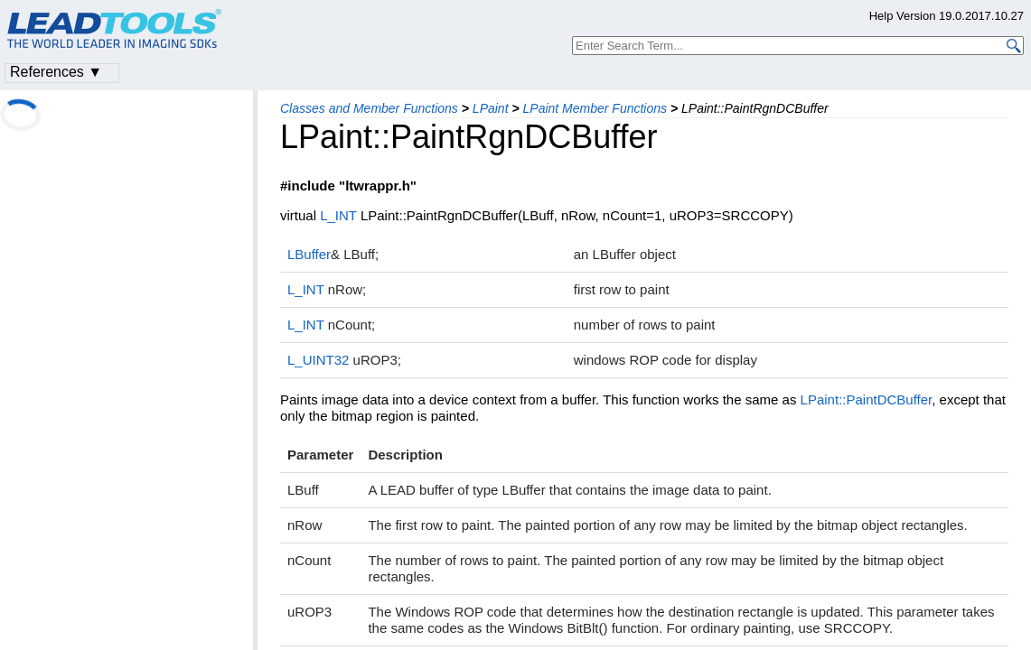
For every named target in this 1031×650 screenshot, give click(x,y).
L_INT (338, 215)
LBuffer (309, 254)
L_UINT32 (318, 359)
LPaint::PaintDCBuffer (867, 399)
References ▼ (56, 71)
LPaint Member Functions (595, 108)
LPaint (491, 108)
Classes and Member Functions (369, 108)
